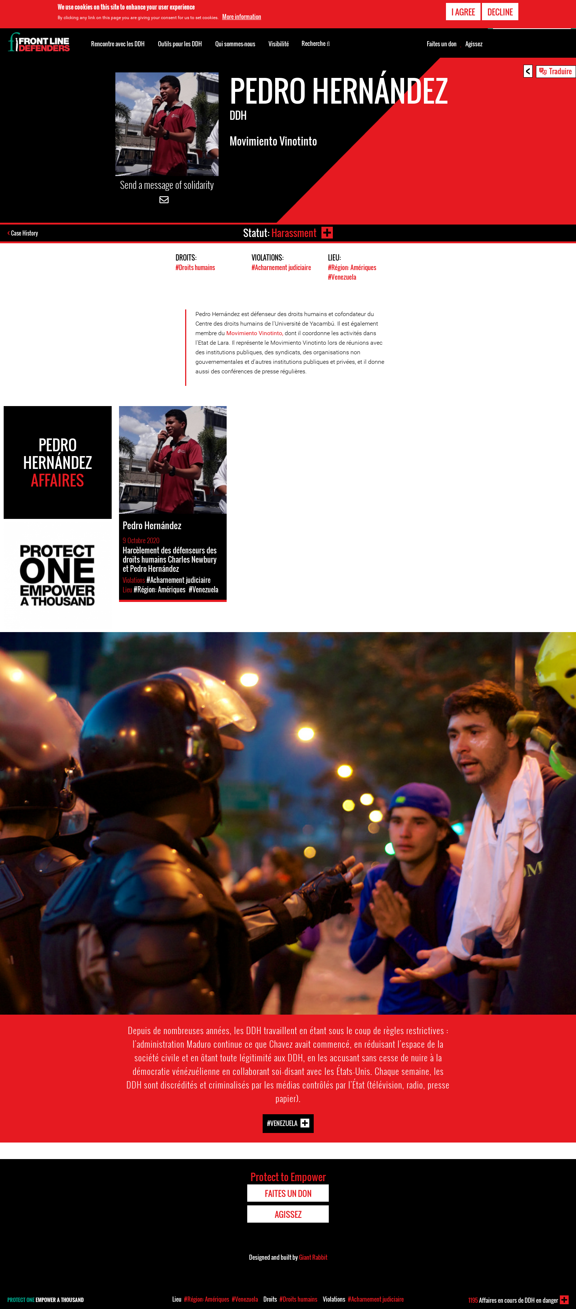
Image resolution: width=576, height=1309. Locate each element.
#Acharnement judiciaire (281, 267)
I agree (463, 12)
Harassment (293, 233)
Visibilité (279, 43)
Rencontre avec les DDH (118, 43)
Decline (500, 12)
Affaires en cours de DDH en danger (513, 1300)
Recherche (316, 43)
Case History (25, 233)
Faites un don (442, 43)
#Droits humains (195, 267)
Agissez (473, 43)
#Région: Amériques (352, 267)
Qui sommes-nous (235, 43)
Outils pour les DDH (180, 43)
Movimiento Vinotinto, (255, 332)
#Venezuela (342, 276)
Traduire (560, 71)
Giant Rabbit (313, 1256)
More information (241, 16)
